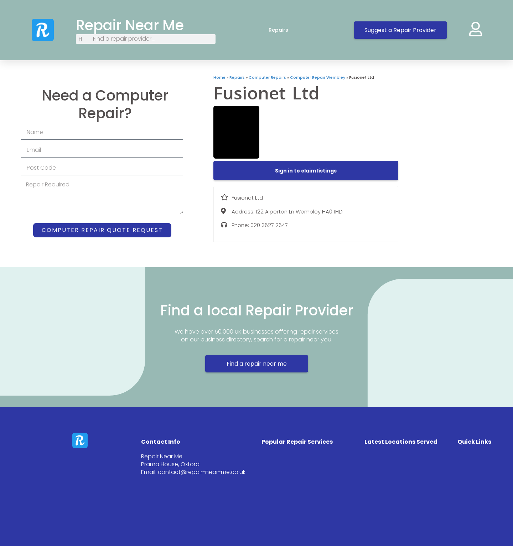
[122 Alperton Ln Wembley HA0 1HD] (455, 127)
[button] (306, 170)
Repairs (285, 30)
